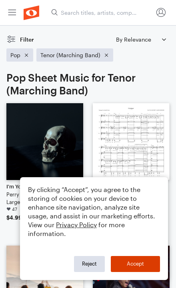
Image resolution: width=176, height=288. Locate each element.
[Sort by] (141, 39)
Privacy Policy (76, 224)
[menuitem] (12, 12)
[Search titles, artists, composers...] (102, 12)
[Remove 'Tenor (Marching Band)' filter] (74, 55)
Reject (89, 263)
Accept (135, 263)
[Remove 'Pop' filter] (19, 55)
